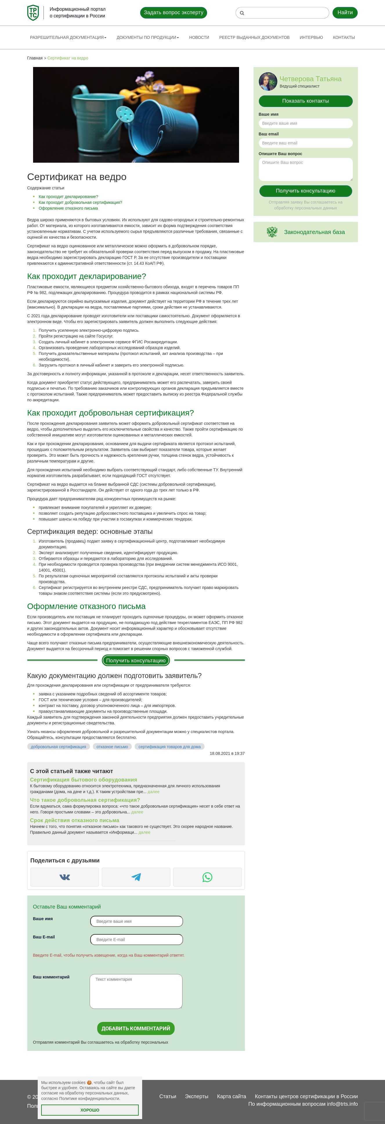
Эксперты (197, 1096)
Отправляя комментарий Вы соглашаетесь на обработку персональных (100, 1042)
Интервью (311, 37)
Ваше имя (43, 918)
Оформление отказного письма (68, 208)
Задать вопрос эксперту (173, 12)
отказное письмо (112, 746)
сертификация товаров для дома (169, 746)
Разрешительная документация (68, 37)
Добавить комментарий (136, 1028)
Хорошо (90, 1110)
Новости (199, 37)
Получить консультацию (136, 660)
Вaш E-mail (44, 937)
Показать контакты (305, 101)
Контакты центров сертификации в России (306, 1096)
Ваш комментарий (51, 977)
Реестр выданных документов (254, 37)
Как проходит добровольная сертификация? (80, 202)
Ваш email (269, 134)
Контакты (344, 37)
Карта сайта (231, 1096)
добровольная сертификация (58, 746)
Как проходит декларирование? (68, 196)
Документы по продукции (148, 37)
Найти (345, 12)
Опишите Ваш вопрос (280, 153)
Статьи (167, 1096)
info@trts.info (342, 1104)
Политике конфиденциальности (89, 1098)
